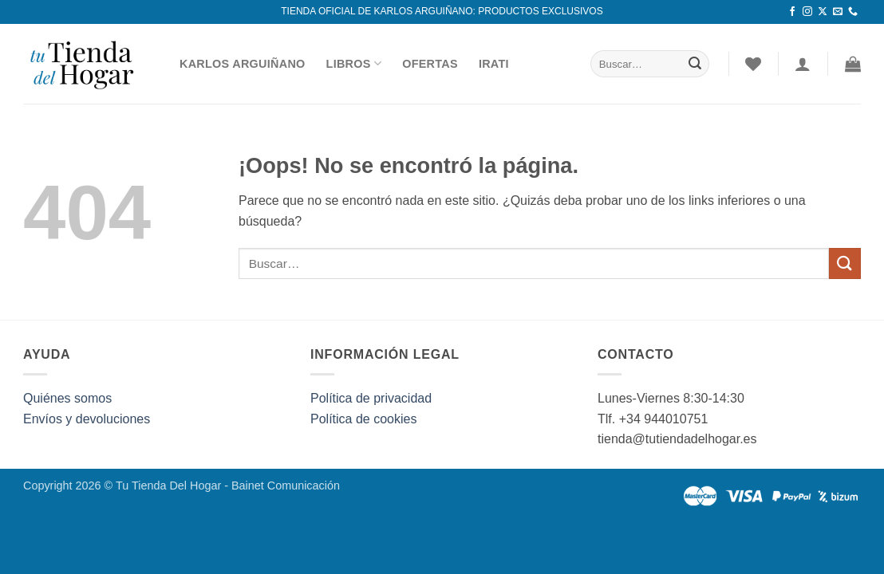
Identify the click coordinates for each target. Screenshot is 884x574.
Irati (494, 63)
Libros (354, 63)
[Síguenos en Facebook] (792, 12)
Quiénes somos (67, 398)
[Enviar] (694, 63)
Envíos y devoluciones (86, 419)
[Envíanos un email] (838, 12)
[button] (853, 63)
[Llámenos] (853, 12)
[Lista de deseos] (753, 63)
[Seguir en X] (822, 12)
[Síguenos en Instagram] (807, 12)
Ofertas (430, 63)
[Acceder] (803, 63)
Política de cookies (363, 419)
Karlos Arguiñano (243, 63)
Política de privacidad (371, 398)
